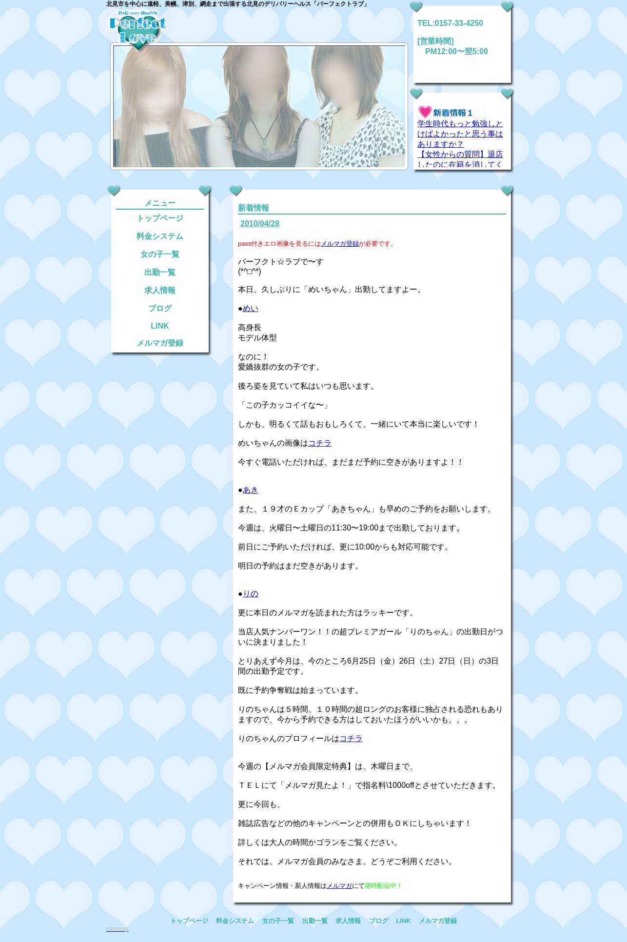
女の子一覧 (159, 254)
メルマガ (339, 885)
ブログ (160, 308)
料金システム (160, 236)
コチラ (320, 443)
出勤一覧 (160, 272)
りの (250, 593)
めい (250, 308)
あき (250, 490)
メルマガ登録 (160, 343)
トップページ (160, 218)
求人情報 (160, 290)
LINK (160, 326)
